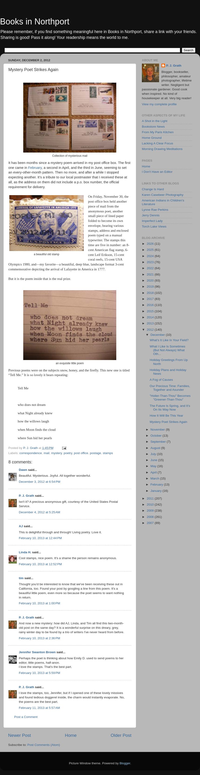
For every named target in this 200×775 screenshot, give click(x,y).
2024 (151, 256)
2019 (151, 286)
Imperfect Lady (152, 221)
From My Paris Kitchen (158, 132)
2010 (151, 504)
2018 (151, 293)
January (156, 491)
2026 (151, 243)
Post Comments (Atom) (43, 745)
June (154, 460)
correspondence (30, 453)
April (154, 472)
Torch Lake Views (154, 226)
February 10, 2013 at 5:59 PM (39, 673)
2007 (151, 523)
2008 (151, 517)
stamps (108, 453)
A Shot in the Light (154, 121)
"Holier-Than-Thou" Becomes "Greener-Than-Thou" (170, 397)
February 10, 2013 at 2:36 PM (39, 638)
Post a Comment (26, 717)
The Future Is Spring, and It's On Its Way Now (170, 407)
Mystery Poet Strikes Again (168, 422)
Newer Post (19, 735)
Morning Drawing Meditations (162, 149)
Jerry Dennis (151, 215)
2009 (151, 510)
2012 (151, 329)
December (158, 335)
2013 (151, 323)
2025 (151, 250)
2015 (151, 311)
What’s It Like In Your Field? (169, 340)
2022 (151, 268)
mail (47, 453)
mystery (56, 453)
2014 (151, 317)
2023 (151, 262)
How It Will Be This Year (166, 415)
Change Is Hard (153, 189)
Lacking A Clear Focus (157, 143)
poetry (68, 453)
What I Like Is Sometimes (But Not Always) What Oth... (167, 350)
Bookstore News (153, 126)
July (153, 454)
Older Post (121, 735)
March (155, 478)
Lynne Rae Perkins (155, 209)
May (153, 466)
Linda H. (25, 552)
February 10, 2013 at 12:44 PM (40, 538)
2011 (151, 498)
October (156, 435)
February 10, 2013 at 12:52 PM (40, 564)
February (35, 168)
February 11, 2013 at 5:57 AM (39, 708)
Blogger (125, 763)
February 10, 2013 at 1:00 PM (39, 603)
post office (81, 453)
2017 (151, 299)
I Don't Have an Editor (157, 171)
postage (95, 453)
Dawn (23, 470)
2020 (151, 280)
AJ (21, 526)
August (155, 448)
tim (21, 578)
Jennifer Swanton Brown (37, 652)
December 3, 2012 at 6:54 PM (39, 481)
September (158, 441)
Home (71, 735)
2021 (151, 274)
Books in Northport (34, 21)
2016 (151, 305)
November (158, 429)
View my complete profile (159, 104)
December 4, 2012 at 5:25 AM (39, 512)
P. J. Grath (26, 495)
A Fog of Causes (161, 379)
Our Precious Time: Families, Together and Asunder (170, 387)
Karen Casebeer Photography (162, 195)
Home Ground (152, 137)
